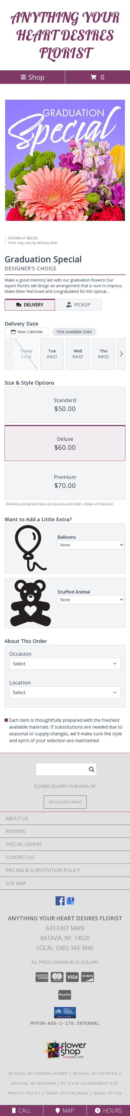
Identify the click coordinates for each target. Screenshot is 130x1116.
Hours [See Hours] (108, 1110)
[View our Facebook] (60, 903)
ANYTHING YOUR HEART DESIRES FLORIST (65, 35)
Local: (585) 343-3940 (65, 948)
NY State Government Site (89, 1083)
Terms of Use (107, 1093)
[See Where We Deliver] (65, 802)
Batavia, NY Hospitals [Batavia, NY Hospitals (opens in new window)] (97, 1073)
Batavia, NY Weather (34, 1083)
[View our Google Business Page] (70, 903)
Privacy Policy (24, 1093)
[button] (65, 1012)
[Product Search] (66, 769)
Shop (32, 77)
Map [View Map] (65, 1110)
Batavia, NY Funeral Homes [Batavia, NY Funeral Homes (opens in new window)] (38, 1073)
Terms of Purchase (66, 1093)
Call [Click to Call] (21, 1110)
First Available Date (74, 331)
